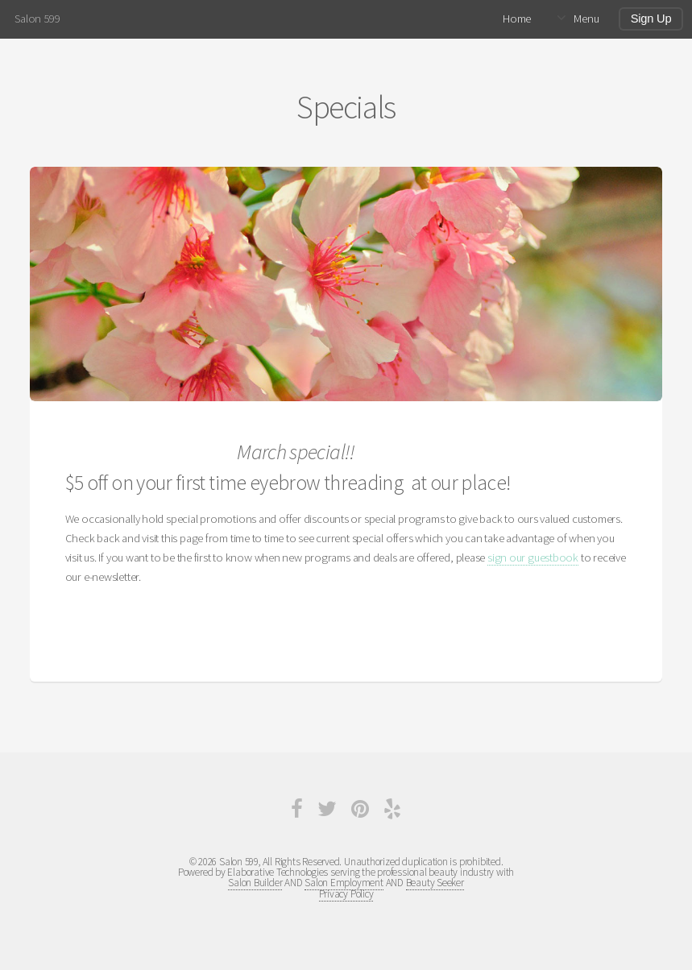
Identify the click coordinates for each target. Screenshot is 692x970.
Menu (586, 18)
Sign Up (651, 18)
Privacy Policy (346, 894)
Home (517, 18)
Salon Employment (344, 882)
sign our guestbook (532, 557)
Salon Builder (255, 882)
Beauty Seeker (435, 882)
